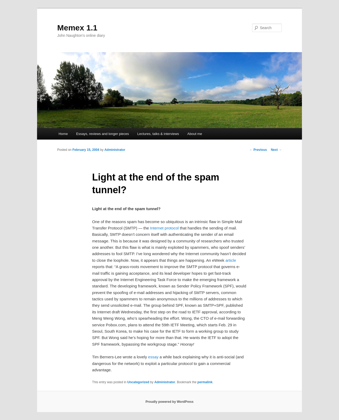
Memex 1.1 (77, 27)
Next (276, 150)
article (230, 260)
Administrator (114, 150)
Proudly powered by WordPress (169, 402)
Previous (258, 150)
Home (63, 134)
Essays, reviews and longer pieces (102, 134)
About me (194, 134)
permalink (204, 382)
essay (153, 357)
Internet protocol (164, 228)
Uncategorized (138, 382)
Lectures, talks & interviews (158, 134)
